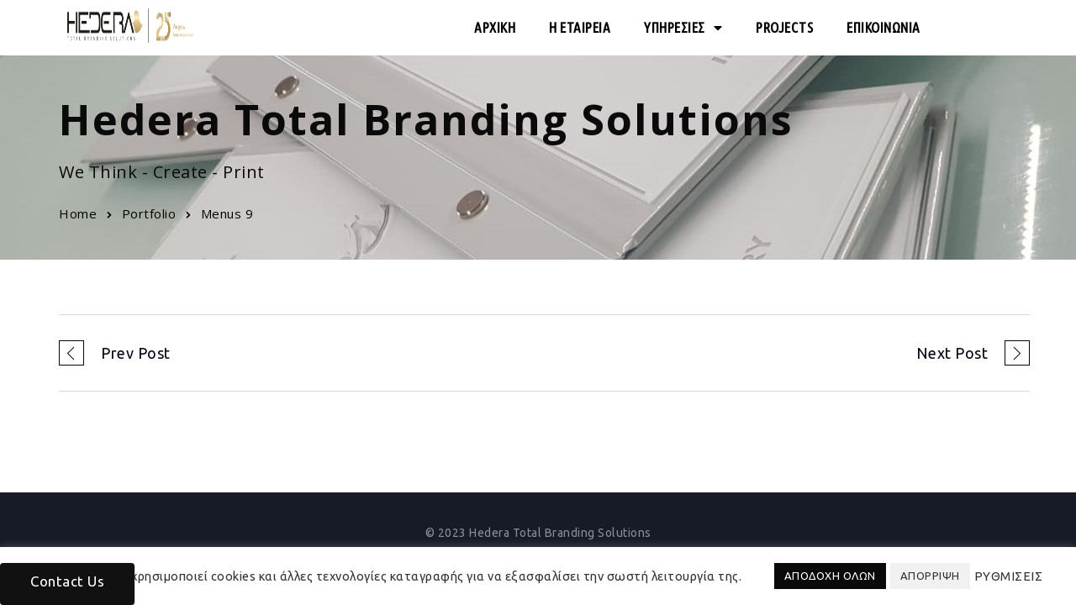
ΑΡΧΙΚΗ (494, 27)
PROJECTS (784, 27)
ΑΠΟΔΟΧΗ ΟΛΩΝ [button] (830, 575)
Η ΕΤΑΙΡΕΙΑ (579, 27)
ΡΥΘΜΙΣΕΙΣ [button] (1008, 576)
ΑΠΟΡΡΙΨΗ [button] (930, 575)
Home (78, 213)
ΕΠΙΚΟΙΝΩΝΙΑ (883, 27)
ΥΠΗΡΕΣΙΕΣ (683, 28)
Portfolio (149, 213)
